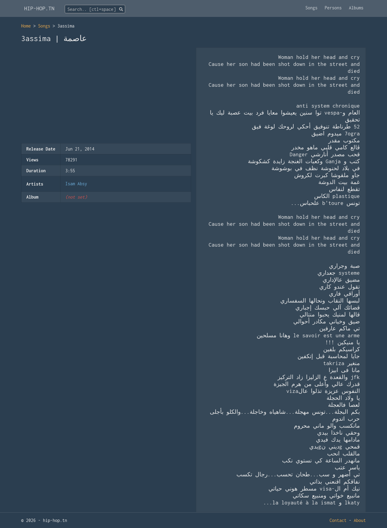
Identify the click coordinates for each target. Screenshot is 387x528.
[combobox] (95, 9)
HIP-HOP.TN (39, 8)
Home (26, 25)
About (360, 520)
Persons (333, 7)
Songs (311, 7)
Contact (338, 520)
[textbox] (95, 9)
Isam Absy (76, 183)
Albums (356, 7)
